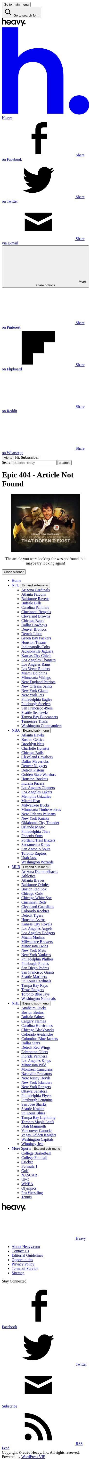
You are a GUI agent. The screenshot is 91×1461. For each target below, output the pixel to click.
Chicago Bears (32, 620)
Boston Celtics (32, 739)
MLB (16, 867)
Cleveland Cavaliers (37, 757)
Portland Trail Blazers (38, 840)
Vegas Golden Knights (38, 1135)
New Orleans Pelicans (38, 814)
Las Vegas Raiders (35, 669)
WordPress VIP (33, 1457)
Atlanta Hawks (33, 735)
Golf (24, 1171)
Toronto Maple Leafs (37, 1122)
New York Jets (32, 695)
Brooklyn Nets (32, 744)
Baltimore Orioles (35, 885)
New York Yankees (36, 955)
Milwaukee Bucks (35, 805)
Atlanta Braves (33, 880)
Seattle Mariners (34, 977)
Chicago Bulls (32, 753)
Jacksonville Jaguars (37, 651)
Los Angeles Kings (36, 1060)
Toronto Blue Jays (35, 994)
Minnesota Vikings (36, 677)
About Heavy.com (26, 1247)
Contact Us (20, 1251)
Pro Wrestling (32, 1193)
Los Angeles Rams (35, 664)
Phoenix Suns (32, 836)
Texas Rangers (32, 990)
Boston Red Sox (34, 889)
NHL (15, 1003)
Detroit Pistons (33, 770)
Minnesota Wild (33, 1065)
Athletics (28, 876)
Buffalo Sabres (32, 1017)
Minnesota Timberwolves (41, 809)
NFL (15, 585)
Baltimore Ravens (35, 599)
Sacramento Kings (35, 845)
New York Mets (33, 950)
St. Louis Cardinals (36, 981)
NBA (16, 730)
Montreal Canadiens (37, 1069)
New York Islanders (36, 1082)
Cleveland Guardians (37, 907)
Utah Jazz (29, 858)
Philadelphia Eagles (36, 699)
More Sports (21, 1148)
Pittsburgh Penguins (36, 1100)
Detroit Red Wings (35, 1047)
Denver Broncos (34, 629)
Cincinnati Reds (33, 902)
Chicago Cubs (32, 893)
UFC (25, 1179)
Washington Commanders (41, 726)
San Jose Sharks (33, 1104)
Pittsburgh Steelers (35, 704)
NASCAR (29, 1175)
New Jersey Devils (35, 1078)
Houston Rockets (34, 779)
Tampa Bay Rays (34, 985)
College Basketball (36, 1153)
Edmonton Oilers (34, 1052)
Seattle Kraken (32, 1109)
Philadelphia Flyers (36, 1096)
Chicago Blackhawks (37, 1030)
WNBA (27, 1184)
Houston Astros (33, 920)
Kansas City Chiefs (36, 656)
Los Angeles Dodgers (38, 933)
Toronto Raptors (34, 853)
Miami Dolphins (34, 673)
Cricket (27, 1162)
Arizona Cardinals (35, 590)
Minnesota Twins (34, 946)
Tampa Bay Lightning (38, 1117)
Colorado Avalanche (37, 1034)
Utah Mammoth (33, 1126)
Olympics (28, 1188)
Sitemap (18, 1273)
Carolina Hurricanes (37, 1025)
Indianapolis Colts (35, 647)
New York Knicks (35, 818)
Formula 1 (29, 1166)
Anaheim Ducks (34, 1008)
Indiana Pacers (32, 783)
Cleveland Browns (35, 616)
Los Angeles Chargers (38, 660)
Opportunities (22, 1260)
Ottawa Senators (34, 1091)
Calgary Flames (33, 1021)
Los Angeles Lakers (36, 792)
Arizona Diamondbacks (39, 871)
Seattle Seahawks (35, 712)
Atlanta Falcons (33, 594)
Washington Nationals (38, 998)
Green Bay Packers (36, 638)
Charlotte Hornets (35, 748)
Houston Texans (33, 642)
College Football (34, 1158)
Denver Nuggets (34, 766)
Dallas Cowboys (34, 625)
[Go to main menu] (16, 4)
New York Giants (34, 691)
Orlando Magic (33, 827)
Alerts (8, 457)
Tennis (26, 1197)
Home (16, 580)
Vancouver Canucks (36, 1131)
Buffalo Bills (31, 603)
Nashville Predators (36, 1074)
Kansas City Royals (36, 924)
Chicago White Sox (36, 898)
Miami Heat (30, 801)
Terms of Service (25, 1268)
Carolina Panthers (35, 607)
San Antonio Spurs (35, 849)
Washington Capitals (37, 1139)
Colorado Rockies (35, 911)
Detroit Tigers (32, 915)
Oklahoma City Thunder (40, 823)
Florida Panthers (34, 1056)
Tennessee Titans (34, 721)
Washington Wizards (37, 862)
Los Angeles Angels (36, 928)
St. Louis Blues (33, 1113)
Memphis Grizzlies (36, 796)
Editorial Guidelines (27, 1255)
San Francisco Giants (37, 972)
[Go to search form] (21, 12)
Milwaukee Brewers (37, 942)
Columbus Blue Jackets (39, 1039)
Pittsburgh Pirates (35, 963)
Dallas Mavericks (35, 761)
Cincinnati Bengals (36, 612)
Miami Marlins (33, 937)
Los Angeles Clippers (38, 788)
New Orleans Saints (36, 686)
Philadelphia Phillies (37, 959)
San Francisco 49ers (37, 708)
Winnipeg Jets (32, 1144)
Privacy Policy (23, 1264)
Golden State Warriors (38, 774)
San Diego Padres (35, 968)
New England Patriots (38, 682)
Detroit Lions (31, 634)
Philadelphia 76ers (35, 831)
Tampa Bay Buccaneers (39, 717)
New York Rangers (36, 1087)
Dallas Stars (30, 1043)
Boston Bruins (32, 1012)
